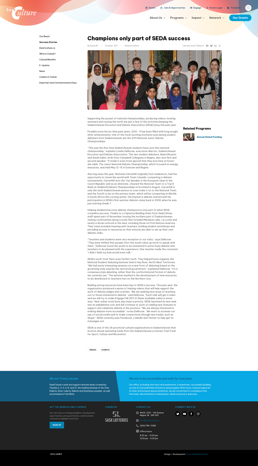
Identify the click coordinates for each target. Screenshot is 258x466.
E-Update (44, 65)
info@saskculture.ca (149, 420)
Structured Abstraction (197, 454)
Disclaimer (56, 454)
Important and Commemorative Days (58, 82)
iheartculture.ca (47, 48)
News (42, 71)
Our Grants (240, 17)
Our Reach (44, 36)
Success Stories (48, 42)
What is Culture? (47, 53)
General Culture (132, 46)
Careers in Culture (48, 77)
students (105, 350)
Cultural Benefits (47, 59)
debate (92, 350)
